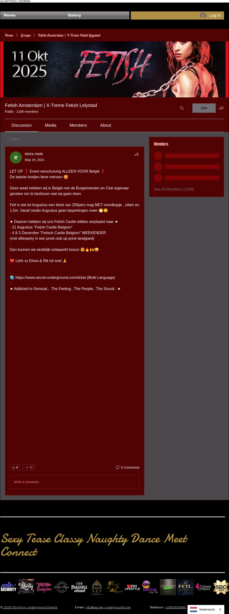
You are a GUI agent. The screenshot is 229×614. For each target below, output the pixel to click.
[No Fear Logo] (8, 587)
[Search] (182, 108)
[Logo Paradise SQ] (79, 587)
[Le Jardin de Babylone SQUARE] (44, 587)
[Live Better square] (150, 587)
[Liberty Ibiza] (26, 587)
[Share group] (221, 108)
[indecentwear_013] (168, 587)
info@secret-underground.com (108, 607)
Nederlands (202, 609)
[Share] (136, 154)
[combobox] (206, 609)
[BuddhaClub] (97, 587)
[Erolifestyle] (132, 587)
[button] (96, 15)
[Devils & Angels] (115, 587)
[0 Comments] (127, 467)
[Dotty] (185, 587)
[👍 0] (15, 467)
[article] (74, 321)
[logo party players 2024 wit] (61, 587)
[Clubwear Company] (203, 587)
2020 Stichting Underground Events (30, 607)
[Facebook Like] (9, 5)
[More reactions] (29, 467)
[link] (21, 125)
